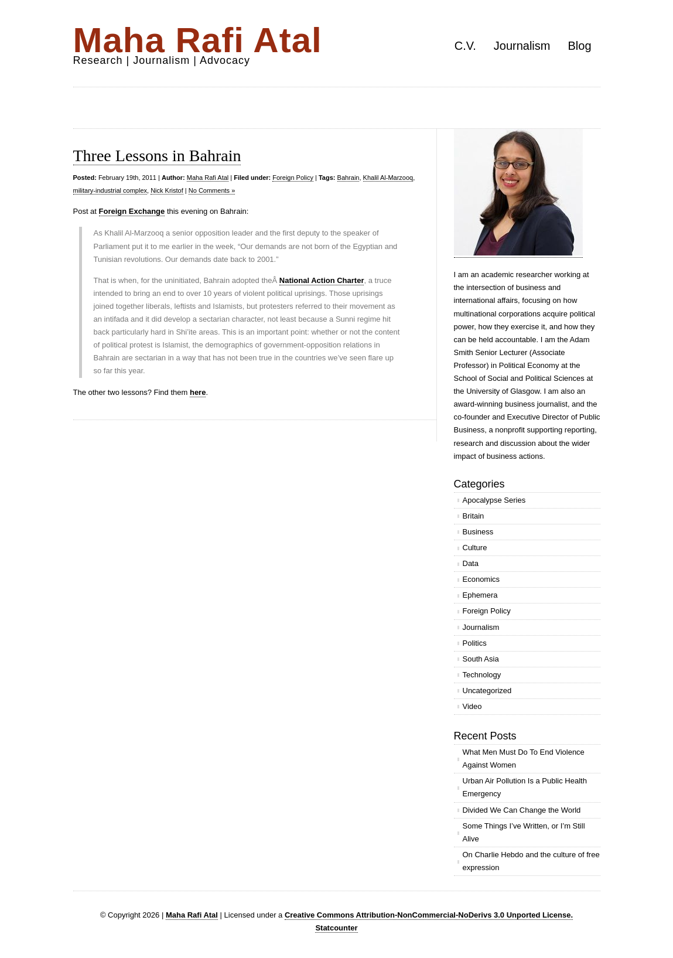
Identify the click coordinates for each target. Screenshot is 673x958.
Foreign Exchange (132, 211)
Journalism (522, 45)
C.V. (465, 45)
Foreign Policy (292, 177)
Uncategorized (487, 690)
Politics (475, 643)
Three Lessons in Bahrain (157, 155)
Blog (579, 45)
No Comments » (212, 190)
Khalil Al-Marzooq (388, 177)
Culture (475, 547)
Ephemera (480, 595)
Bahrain (348, 177)
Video (472, 706)
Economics (481, 579)
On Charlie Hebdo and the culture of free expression (531, 861)
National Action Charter (321, 280)
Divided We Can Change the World (522, 810)
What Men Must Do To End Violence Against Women (524, 758)
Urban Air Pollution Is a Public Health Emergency (525, 787)
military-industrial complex (110, 190)
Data (471, 563)
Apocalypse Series (494, 500)
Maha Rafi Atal (197, 40)
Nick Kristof (167, 190)
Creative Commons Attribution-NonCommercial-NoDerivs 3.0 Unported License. (429, 915)
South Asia (481, 658)
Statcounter (336, 927)
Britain (473, 516)
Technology (482, 674)
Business (478, 531)
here (198, 392)
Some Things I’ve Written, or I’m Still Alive (524, 832)
